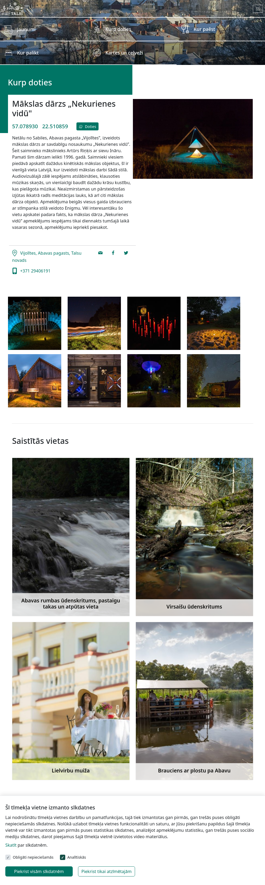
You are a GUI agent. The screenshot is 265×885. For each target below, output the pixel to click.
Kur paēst (204, 29)
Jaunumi (26, 29)
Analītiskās (76, 857)
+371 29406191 (35, 271)
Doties (87, 126)
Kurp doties (118, 29)
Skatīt (11, 845)
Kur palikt (28, 52)
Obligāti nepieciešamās (33, 857)
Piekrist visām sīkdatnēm (39, 871)
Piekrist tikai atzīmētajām (106, 871)
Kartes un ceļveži (124, 52)
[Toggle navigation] (258, 9)
